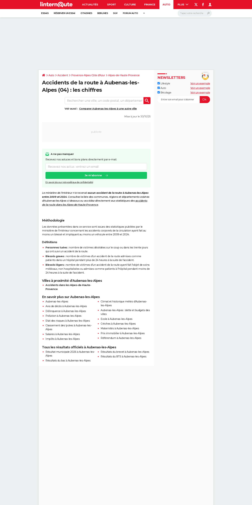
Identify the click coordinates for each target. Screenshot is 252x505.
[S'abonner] (184, 99)
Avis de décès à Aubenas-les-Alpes (66, 306)
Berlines (102, 13)
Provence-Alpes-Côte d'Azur (88, 75)
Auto (166, 4)
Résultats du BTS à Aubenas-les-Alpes (123, 356)
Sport (111, 4)
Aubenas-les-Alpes (57, 301)
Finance (149, 4)
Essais (44, 13)
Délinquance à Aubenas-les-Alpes (66, 311)
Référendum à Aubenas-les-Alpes (121, 338)
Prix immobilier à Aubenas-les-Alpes (123, 333)
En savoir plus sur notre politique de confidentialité (69, 182)
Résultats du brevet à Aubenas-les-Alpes (125, 351)
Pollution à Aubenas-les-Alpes (64, 315)
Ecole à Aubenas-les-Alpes (116, 319)
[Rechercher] (195, 13)
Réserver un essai (64, 13)
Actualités (90, 4)
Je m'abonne (93, 175)
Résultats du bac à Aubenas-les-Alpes (68, 360)
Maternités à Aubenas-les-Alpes (120, 328)
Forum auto (130, 13)
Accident (62, 75)
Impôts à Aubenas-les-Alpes (63, 338)
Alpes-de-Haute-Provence (124, 75)
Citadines (86, 13)
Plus (183, 4)
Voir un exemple (200, 83)
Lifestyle (164, 83)
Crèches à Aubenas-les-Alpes (118, 323)
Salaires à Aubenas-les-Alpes (63, 334)
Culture (130, 4)
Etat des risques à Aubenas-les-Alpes (68, 320)
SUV (115, 13)
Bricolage (164, 92)
